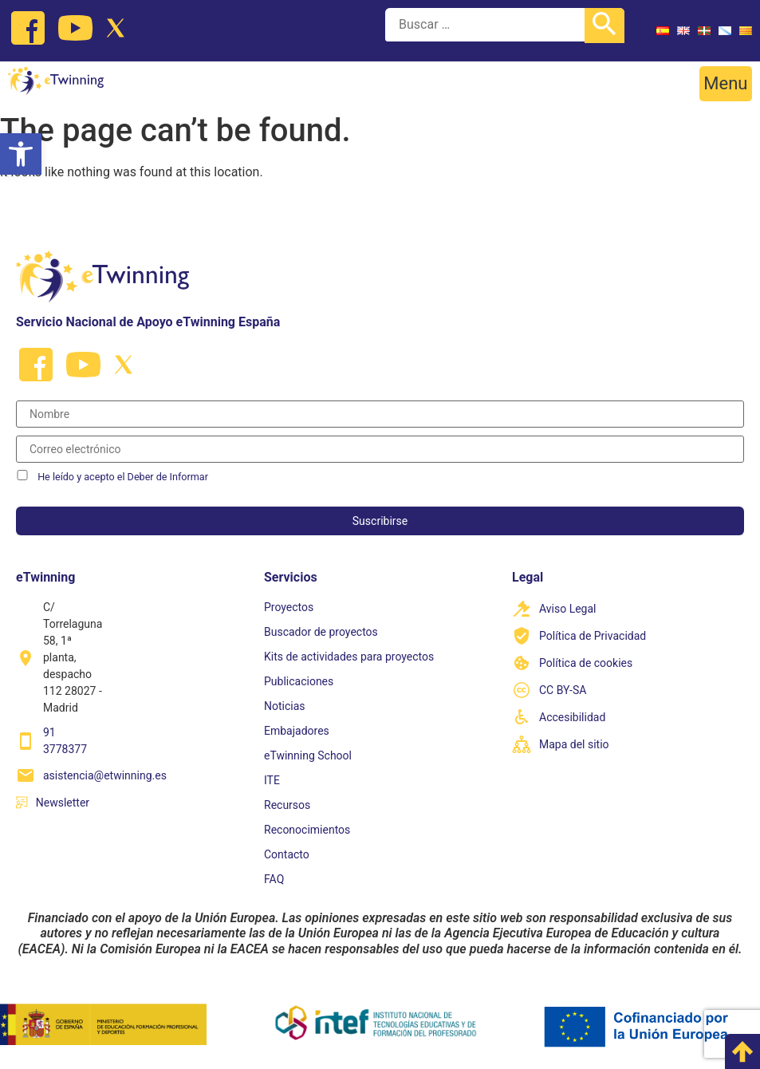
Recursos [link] (287, 805)
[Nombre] (380, 414)
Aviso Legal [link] (568, 608)
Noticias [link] (284, 706)
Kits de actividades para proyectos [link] (349, 656)
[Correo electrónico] (380, 449)
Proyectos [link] (288, 607)
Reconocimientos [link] (307, 829)
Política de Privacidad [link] (592, 635)
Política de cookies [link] (585, 663)
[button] (725, 83)
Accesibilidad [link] (572, 717)
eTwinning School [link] (308, 755)
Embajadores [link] (296, 730)
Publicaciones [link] (298, 681)
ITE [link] (272, 780)
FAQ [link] (274, 879)
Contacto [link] (286, 854)
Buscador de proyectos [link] (321, 631)
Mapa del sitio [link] (574, 744)
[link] (20, 154)
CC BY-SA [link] (562, 690)
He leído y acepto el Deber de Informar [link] (122, 477)
